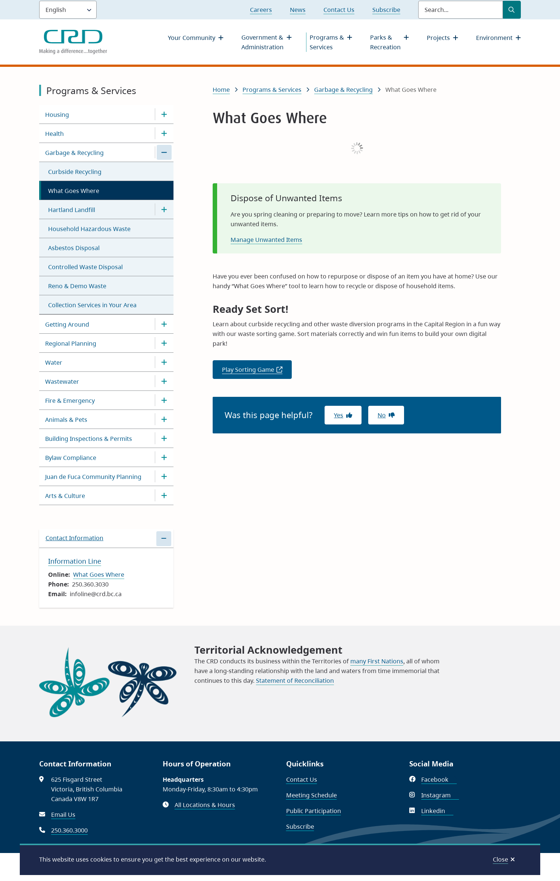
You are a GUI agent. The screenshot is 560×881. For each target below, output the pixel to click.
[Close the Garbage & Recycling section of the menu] (164, 152)
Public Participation (313, 811)
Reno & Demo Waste (77, 286)
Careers (261, 10)
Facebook (439, 779)
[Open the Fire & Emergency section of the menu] (164, 400)
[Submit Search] (512, 10)
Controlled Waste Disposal (85, 267)
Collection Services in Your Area (92, 305)
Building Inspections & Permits (88, 439)
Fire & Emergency (70, 400)
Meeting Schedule (311, 795)
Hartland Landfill (71, 210)
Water (53, 362)
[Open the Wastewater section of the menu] (164, 381)
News (298, 10)
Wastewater (62, 381)
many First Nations (376, 661)
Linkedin (437, 811)
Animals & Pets (66, 419)
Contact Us (338, 10)
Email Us (63, 814)
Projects (438, 38)
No (382, 415)
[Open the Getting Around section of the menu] (164, 324)
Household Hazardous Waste (89, 229)
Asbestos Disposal (74, 248)
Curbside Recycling (74, 172)
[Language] (68, 10)
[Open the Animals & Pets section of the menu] (164, 419)
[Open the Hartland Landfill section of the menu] (164, 209)
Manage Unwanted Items (266, 240)
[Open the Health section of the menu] (164, 133)
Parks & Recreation (385, 42)
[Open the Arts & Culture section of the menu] (164, 495)
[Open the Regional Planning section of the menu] (164, 343)
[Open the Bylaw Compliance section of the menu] (164, 457)
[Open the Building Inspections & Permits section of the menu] (164, 438)
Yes (338, 415)
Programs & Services (327, 42)
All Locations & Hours (205, 805)
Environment (494, 38)
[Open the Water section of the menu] (164, 362)
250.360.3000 (69, 830)
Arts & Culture (65, 496)
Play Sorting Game (257, 372)
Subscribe (386, 10)
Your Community (191, 38)
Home (221, 89)
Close (500, 859)
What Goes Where (73, 191)
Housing (57, 114)
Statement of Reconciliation (295, 680)
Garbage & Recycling (74, 153)
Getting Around (67, 324)
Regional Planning (70, 343)
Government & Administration (262, 42)
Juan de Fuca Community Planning (93, 477)
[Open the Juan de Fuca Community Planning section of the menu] (164, 476)
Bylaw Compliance (70, 458)
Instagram (440, 795)
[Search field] (460, 10)
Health (54, 134)
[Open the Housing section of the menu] (164, 114)
